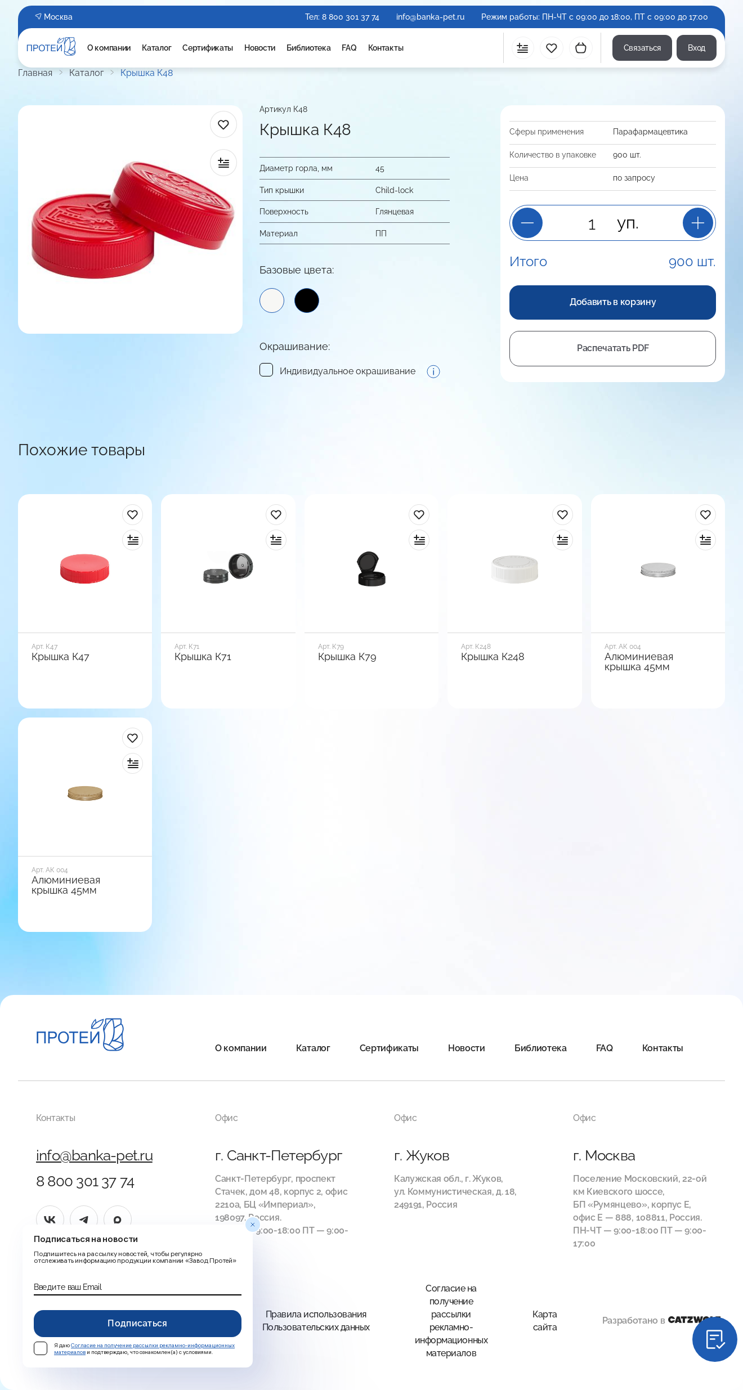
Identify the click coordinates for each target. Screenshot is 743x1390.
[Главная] (80, 1036)
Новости (259, 48)
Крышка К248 (493, 657)
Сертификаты (207, 48)
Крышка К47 (60, 657)
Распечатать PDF (612, 348)
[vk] (50, 1219)
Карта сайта (544, 1321)
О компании (109, 48)
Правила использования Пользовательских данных (316, 1321)
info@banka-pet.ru (430, 16)
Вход (696, 47)
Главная (35, 73)
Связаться (642, 47)
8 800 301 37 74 (350, 16)
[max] (118, 1219)
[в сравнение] (223, 162)
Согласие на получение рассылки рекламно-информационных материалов (451, 1320)
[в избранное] (223, 124)
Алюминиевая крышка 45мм (639, 662)
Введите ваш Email (67, 1287)
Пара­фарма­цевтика (650, 131)
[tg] (84, 1219)
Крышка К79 (347, 657)
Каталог (156, 48)
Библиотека (308, 48)
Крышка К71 (202, 657)
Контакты (386, 48)
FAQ (349, 48)
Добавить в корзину (613, 302)
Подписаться (138, 1323)
